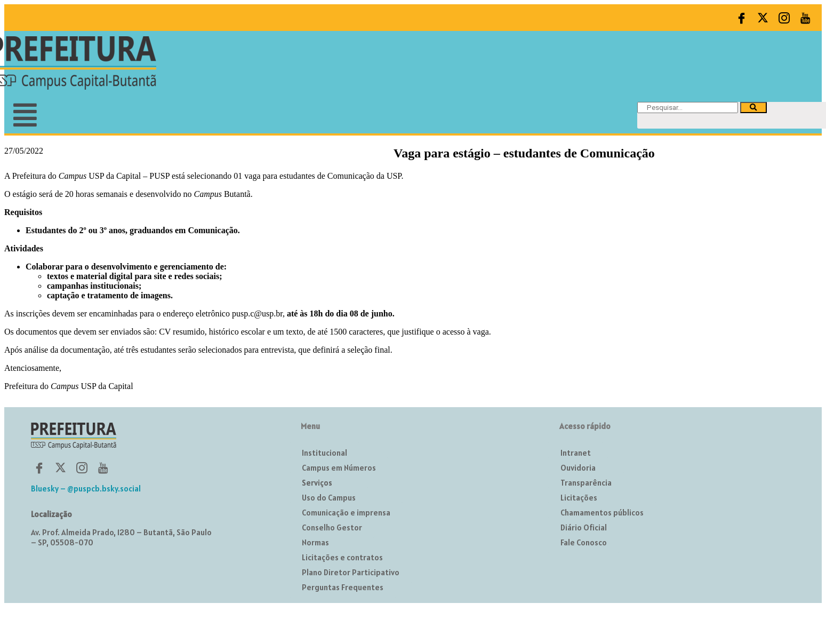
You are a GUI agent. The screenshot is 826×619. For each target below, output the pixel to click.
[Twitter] (763, 18)
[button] (206, 115)
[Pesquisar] (753, 107)
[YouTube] (805, 18)
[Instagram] (784, 18)
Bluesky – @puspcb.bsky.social (86, 488)
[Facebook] (741, 18)
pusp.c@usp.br (257, 313)
